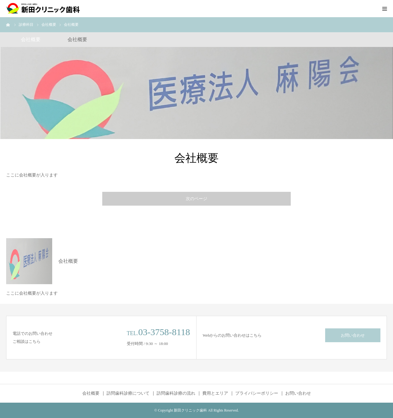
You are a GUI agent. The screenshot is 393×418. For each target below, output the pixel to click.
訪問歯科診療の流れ (176, 393)
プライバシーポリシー (256, 393)
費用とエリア (215, 393)
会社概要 (90, 393)
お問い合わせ (353, 335)
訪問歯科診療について (128, 393)
